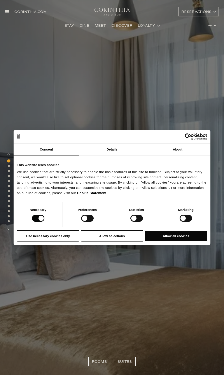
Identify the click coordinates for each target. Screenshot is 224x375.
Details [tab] (112, 149)
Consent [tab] (46, 149)
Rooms (99, 361)
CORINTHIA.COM (30, 11)
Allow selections (112, 236)
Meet (100, 25)
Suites (124, 361)
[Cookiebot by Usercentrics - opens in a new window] (188, 136)
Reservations (196, 11)
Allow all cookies (176, 236)
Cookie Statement (92, 193)
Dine (84, 25)
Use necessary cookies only (48, 236)
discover (122, 25)
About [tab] (177, 149)
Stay (69, 25)
